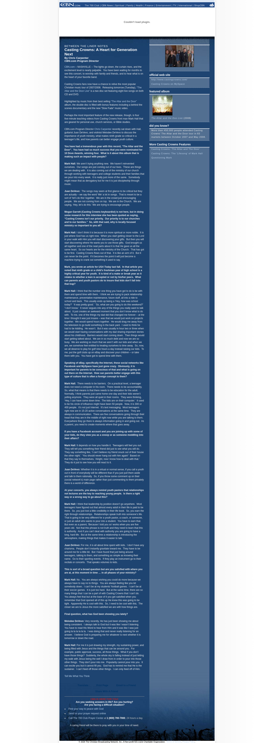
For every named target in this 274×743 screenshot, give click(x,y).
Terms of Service (173, 742)
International (185, 5)
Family (129, 5)
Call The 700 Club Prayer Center (85, 718)
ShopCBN (199, 5)
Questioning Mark (161, 157)
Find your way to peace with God (86, 708)
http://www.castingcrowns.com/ (169, 79)
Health (139, 5)
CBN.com (69, 66)
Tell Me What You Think (77, 676)
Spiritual (119, 5)
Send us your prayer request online (87, 713)
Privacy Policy (188, 742)
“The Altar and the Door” (124, 101)
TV (174, 5)
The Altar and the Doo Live (167, 116)
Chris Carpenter (102, 129)
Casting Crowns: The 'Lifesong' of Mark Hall (177, 153)
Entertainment (163, 5)
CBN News (107, 5)
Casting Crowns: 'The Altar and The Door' (175, 149)
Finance (149, 5)
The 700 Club (92, 5)
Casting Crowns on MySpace (168, 84)
